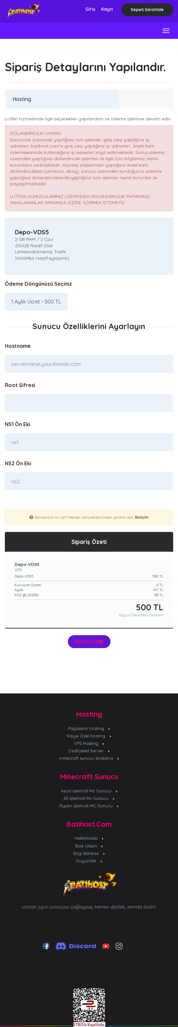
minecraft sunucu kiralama (89, 758)
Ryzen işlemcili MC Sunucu (89, 805)
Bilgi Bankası (89, 853)
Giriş (90, 9)
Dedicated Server (89, 750)
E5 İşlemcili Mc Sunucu (89, 798)
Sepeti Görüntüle (147, 9)
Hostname (18, 345)
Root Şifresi (20, 385)
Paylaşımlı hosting (89, 728)
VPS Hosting (89, 743)
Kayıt (107, 9)
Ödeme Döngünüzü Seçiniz (38, 283)
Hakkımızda (89, 838)
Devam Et (89, 642)
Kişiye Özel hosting (89, 735)
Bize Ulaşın (89, 845)
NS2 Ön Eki (18, 463)
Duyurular (89, 860)
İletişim (142, 517)
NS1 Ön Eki (17, 424)
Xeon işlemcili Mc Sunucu (89, 790)
